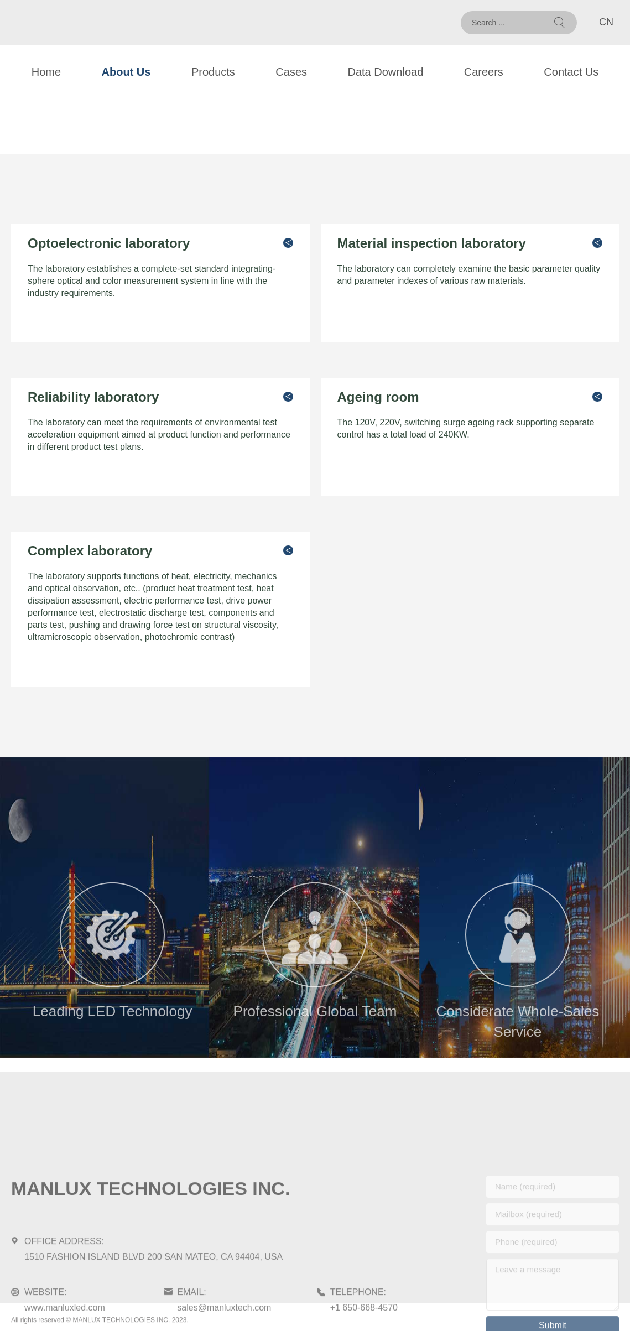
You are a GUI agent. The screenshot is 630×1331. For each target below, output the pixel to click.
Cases (291, 72)
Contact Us (571, 72)
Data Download (386, 72)
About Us (126, 72)
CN (606, 22)
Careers (483, 72)
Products (213, 72)
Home (46, 72)
